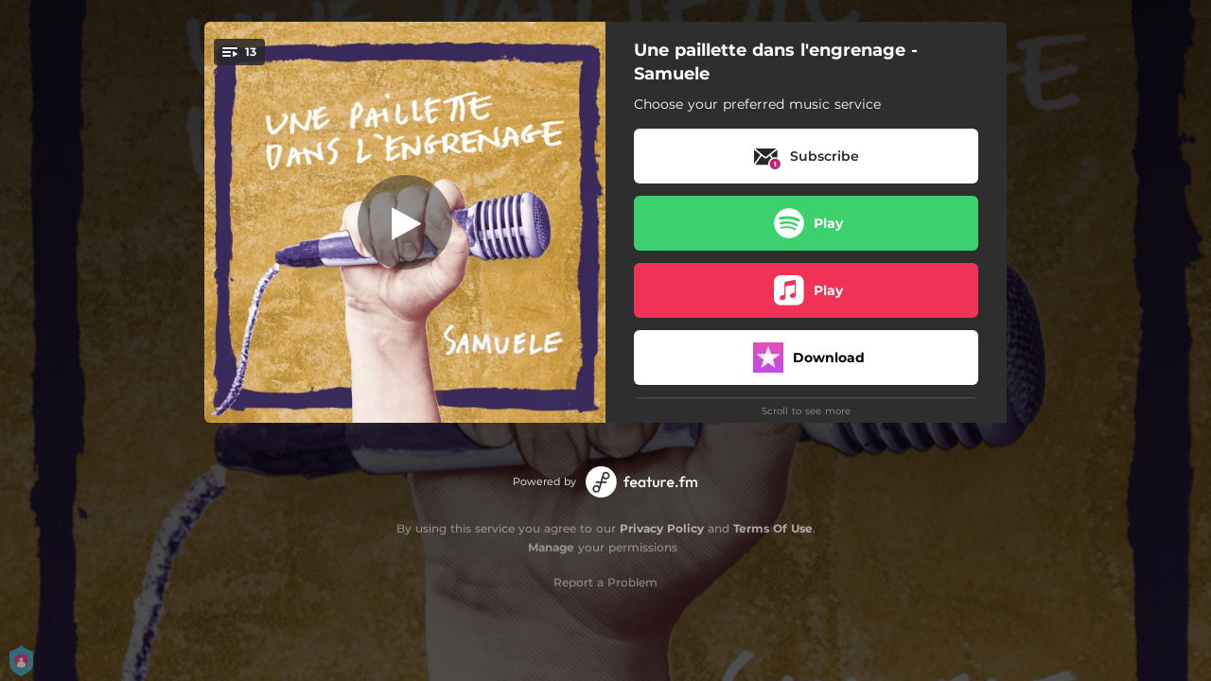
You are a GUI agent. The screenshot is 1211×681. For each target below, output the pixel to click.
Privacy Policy (662, 528)
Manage (551, 547)
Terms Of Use (773, 528)
